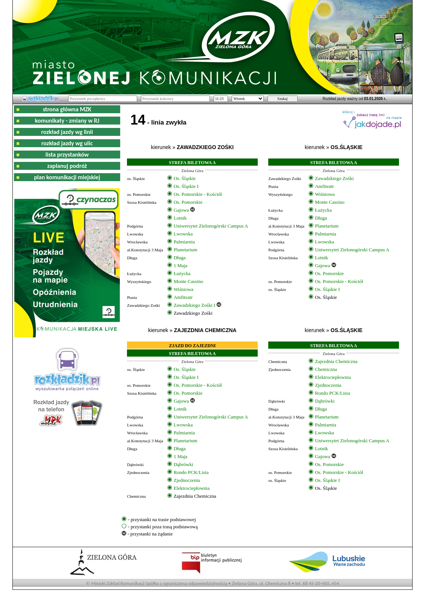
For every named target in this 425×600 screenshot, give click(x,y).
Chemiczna (326, 369)
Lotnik (180, 218)
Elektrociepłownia (191, 488)
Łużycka (182, 273)
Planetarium (185, 249)
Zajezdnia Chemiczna (336, 361)
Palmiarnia (184, 242)
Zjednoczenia (187, 480)
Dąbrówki (183, 464)
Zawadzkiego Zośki (334, 178)
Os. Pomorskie (188, 202)
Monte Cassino (188, 281)
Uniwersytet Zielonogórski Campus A (211, 226)
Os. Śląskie (185, 178)
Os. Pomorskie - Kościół (198, 194)
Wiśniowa (183, 289)
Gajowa (181, 210)
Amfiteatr (183, 297)
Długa (180, 257)
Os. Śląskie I (186, 186)
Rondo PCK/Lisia (191, 472)
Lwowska (183, 234)
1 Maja (180, 265)
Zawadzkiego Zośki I (194, 305)
